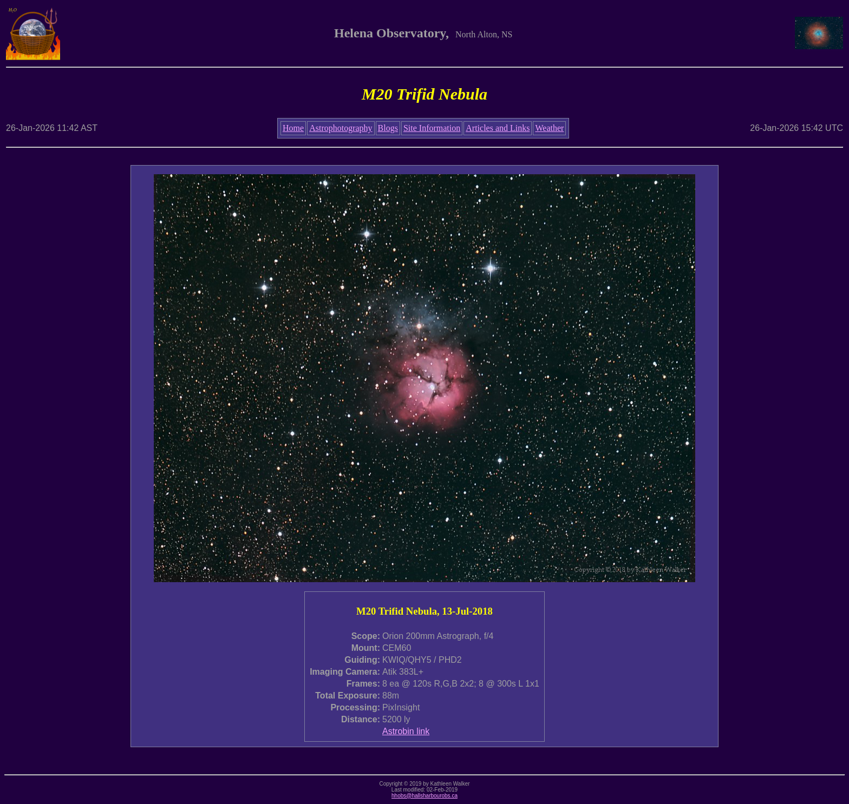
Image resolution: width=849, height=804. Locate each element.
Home (293, 128)
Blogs (388, 128)
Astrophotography (340, 128)
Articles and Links (498, 128)
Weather (549, 128)
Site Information (431, 128)
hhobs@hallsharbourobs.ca (424, 796)
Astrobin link (405, 731)
